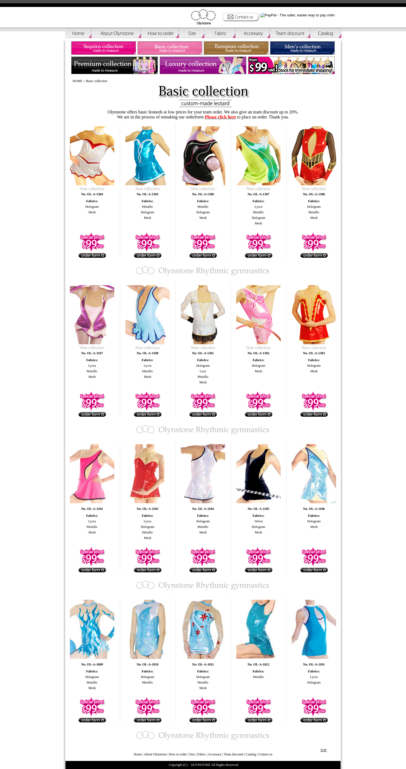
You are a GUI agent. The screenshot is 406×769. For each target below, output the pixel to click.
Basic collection (96, 81)
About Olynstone (156, 754)
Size (192, 754)
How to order (178, 754)
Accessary (214, 754)
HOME (77, 81)
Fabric (201, 754)
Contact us (265, 754)
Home (138, 754)
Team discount (233, 754)
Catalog (251, 754)
